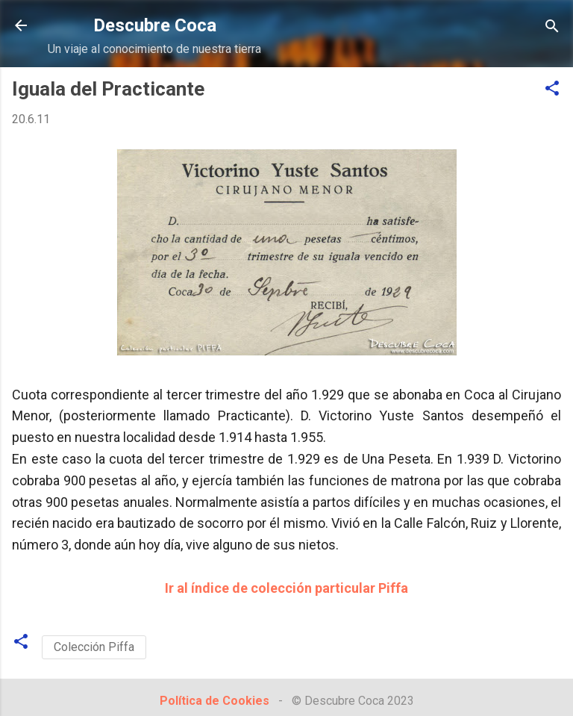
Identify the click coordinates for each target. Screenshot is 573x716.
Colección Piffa (94, 647)
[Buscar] (552, 27)
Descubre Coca (154, 25)
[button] (552, 89)
